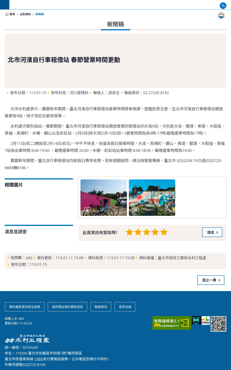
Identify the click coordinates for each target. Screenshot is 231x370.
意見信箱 (125, 306)
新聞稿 (41, 14)
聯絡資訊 (101, 306)
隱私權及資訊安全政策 (24, 306)
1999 (38, 358)
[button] (212, 232)
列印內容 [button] (221, 16)
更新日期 (11, 323)
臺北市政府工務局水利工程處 (33, 4)
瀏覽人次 (11, 318)
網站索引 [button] (4, 4)
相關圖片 (14, 185)
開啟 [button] (223, 5)
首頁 (13, 14)
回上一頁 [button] (209, 279)
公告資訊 (26, 14)
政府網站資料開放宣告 (67, 306)
